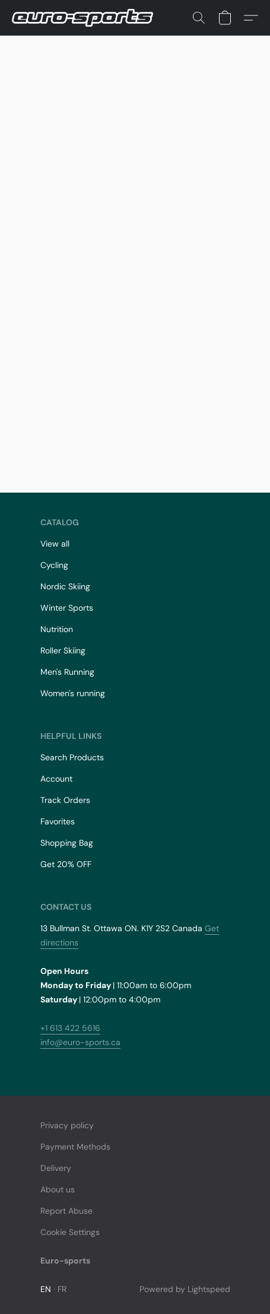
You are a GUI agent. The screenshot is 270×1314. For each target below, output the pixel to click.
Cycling (54, 565)
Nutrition (56, 629)
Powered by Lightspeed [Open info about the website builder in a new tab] (184, 1289)
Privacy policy (67, 1125)
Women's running (72, 693)
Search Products (72, 757)
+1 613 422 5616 (70, 1028)
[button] (86, 18)
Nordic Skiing (65, 586)
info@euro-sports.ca (80, 1042)
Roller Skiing (62, 650)
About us (57, 1189)
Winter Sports (66, 607)
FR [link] (62, 1289)
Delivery (55, 1168)
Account (56, 778)
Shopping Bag (66, 842)
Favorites (57, 821)
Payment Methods (75, 1146)
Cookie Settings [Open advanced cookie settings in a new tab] (70, 1232)
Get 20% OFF (65, 864)
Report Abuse (66, 1210)
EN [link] (46, 1289)
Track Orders (65, 800)
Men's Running (67, 671)
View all (54, 543)
